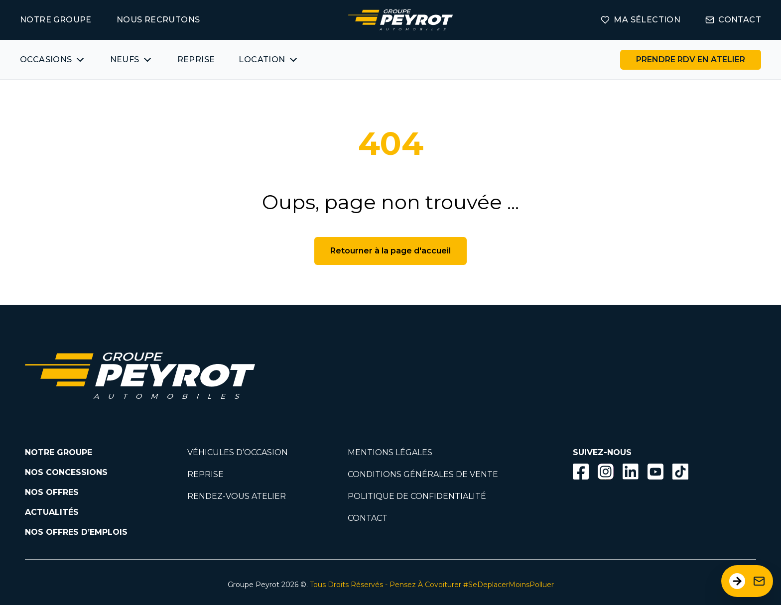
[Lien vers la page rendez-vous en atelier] (690, 60)
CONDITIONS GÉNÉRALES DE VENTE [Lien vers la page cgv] (423, 474)
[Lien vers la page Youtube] (655, 473)
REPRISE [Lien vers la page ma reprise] (196, 59)
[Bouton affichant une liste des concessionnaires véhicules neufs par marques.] (131, 60)
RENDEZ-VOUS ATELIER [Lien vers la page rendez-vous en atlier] (236, 496)
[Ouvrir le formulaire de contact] (747, 581)
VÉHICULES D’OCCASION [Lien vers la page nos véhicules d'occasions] (237, 452)
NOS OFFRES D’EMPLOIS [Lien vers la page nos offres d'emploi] (76, 532)
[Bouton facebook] (581, 472)
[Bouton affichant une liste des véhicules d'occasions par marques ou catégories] (53, 60)
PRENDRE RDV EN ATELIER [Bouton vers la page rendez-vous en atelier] (690, 59)
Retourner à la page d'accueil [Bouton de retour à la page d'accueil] (390, 250)
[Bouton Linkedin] (631, 472)
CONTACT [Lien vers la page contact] (733, 19)
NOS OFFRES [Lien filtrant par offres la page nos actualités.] (52, 492)
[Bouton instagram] (606, 472)
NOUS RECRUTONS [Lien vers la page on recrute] (158, 19)
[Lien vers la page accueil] (400, 20)
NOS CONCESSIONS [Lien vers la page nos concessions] (66, 472)
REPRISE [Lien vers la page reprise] (205, 474)
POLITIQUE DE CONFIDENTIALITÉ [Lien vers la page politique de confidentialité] (417, 496)
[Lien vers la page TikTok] (680, 473)
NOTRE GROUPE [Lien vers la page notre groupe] (56, 19)
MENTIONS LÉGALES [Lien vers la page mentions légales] (390, 452)
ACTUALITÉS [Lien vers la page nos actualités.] (52, 512)
